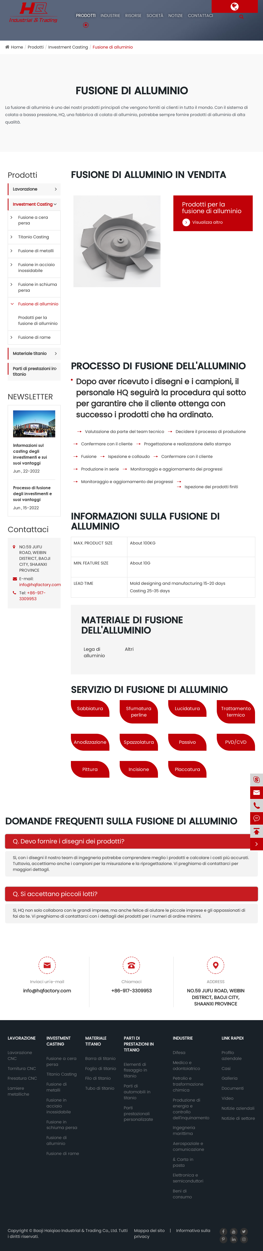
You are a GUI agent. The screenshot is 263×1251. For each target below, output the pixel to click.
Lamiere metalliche (18, 1091)
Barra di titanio (100, 1058)
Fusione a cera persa (33, 220)
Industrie (110, 15)
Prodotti (86, 15)
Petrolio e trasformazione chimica (188, 1084)
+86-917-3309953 (32, 596)
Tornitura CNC (22, 1068)
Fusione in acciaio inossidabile (36, 268)
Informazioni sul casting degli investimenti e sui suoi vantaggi (30, 454)
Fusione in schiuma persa (37, 287)
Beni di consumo (182, 1194)
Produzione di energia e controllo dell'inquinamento (191, 1109)
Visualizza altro (202, 222)
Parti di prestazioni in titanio (34, 372)
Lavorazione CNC (20, 1055)
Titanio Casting (33, 237)
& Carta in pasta (183, 1162)
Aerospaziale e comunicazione (188, 1146)
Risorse (133, 15)
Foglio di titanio (100, 1068)
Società (155, 15)
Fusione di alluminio (113, 47)
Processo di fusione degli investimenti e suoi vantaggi (32, 493)
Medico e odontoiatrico (186, 1065)
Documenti (233, 1088)
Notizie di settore (238, 1118)
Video (227, 1098)
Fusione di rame (34, 337)
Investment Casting (68, 47)
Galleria (230, 1078)
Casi (226, 1068)
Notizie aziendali (238, 1108)
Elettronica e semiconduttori (188, 1178)
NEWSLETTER (30, 396)
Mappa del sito (149, 1231)
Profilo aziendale (232, 1055)
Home (17, 47)
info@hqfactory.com (40, 585)
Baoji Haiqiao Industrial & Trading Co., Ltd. (76, 1231)
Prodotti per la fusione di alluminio (38, 320)
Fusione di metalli (36, 251)
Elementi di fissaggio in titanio (135, 1070)
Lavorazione (25, 189)
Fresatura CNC (22, 1078)
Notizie (175, 15)
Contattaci (200, 15)
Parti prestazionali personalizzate (138, 1114)
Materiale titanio (29, 353)
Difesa (179, 1053)
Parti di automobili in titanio (137, 1092)
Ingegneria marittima (184, 1130)
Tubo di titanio (99, 1088)
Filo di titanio (98, 1078)
